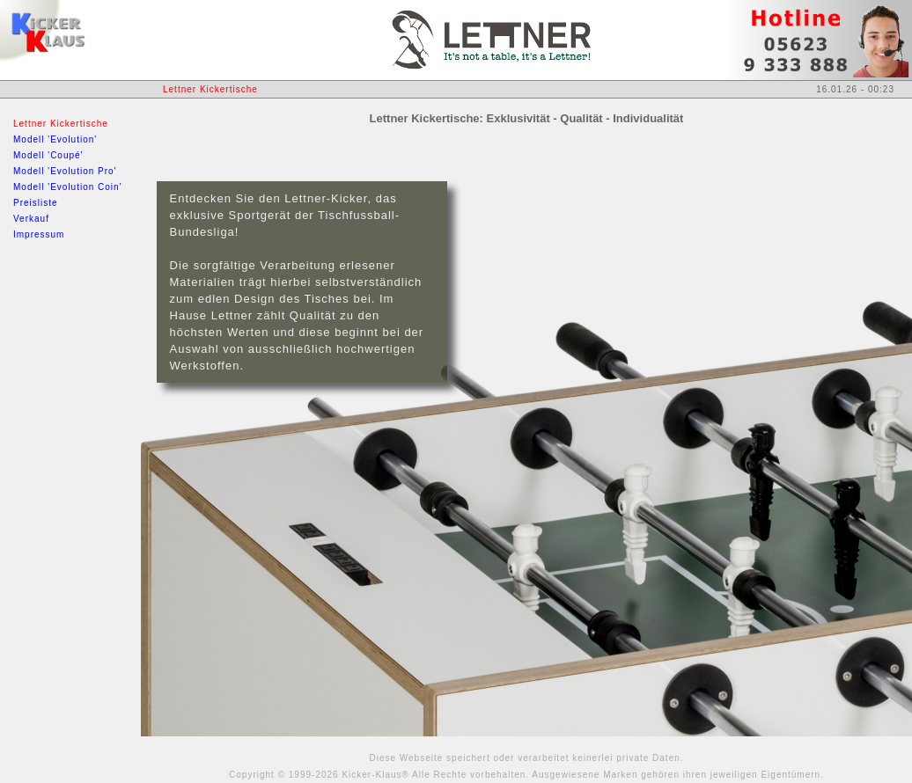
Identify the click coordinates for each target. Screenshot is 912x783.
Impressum (38, 234)
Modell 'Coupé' (48, 155)
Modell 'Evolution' (55, 139)
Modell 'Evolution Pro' (65, 171)
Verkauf (31, 218)
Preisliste (35, 203)
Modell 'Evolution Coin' (67, 187)
